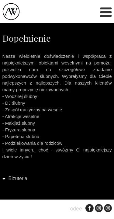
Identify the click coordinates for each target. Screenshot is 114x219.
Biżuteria (18, 178)
